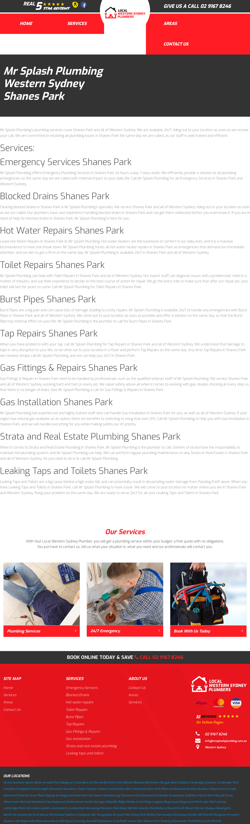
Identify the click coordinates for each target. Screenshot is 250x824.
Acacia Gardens (13, 783)
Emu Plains (37, 796)
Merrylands (140, 809)
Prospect (233, 815)
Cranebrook (138, 789)
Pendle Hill (195, 815)
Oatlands (84, 815)
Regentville (27, 821)
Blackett (138, 783)
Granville (162, 796)
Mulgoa (210, 809)
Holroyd (25, 802)
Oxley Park (138, 815)
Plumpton (219, 815)
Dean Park (153, 789)
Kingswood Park (190, 802)
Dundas (191, 789)
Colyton (102, 789)
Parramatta (164, 815)
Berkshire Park (113, 783)
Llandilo (44, 809)
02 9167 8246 (215, 6)
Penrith (207, 815)
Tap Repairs (75, 724)
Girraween (95, 796)
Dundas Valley (206, 789)
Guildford (191, 796)
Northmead (56, 815)
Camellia (9, 789)
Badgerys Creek (70, 783)
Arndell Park (51, 783)
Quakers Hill (11, 821)
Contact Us (175, 44)
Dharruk (166, 789)
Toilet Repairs (77, 710)
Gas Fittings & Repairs (83, 732)
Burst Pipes (75, 717)
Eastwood (10, 796)
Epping (50, 796)
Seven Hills (135, 821)
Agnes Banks (33, 783)
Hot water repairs (80, 702)
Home (26, 23)
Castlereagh (40, 789)
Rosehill (91, 821)
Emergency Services (82, 687)
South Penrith (211, 821)
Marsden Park (109, 809)
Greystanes (176, 796)
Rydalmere (105, 821)
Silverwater (179, 821)
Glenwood (148, 796)
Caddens (183, 783)
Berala (98, 783)
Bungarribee (168, 783)
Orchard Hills (121, 815)
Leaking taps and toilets (85, 754)
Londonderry (59, 809)
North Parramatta (15, 815)
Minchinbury (157, 809)
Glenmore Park (131, 796)
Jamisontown (74, 802)
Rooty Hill (57, 821)
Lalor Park (209, 802)
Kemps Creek (135, 802)
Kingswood (171, 802)
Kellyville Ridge (115, 802)
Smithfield (195, 821)
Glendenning (111, 796)
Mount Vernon (194, 809)
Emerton (23, 796)
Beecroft (88, 783)
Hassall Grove (223, 796)
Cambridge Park (227, 783)
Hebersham (11, 802)
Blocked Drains (78, 695)
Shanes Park (151, 821)
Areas (170, 23)
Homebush (38, 802)
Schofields (120, 821)
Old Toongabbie (101, 815)
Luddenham (77, 809)
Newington (223, 809)
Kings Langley (153, 802)
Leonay (221, 802)
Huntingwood (55, 802)
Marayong (92, 809)
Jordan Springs (94, 802)
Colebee (90, 789)
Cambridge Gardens (203, 783)
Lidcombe (32, 809)
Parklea (151, 815)
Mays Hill (126, 809)
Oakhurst (71, 815)
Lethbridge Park (14, 809)
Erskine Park (79, 796)
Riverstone (43, 821)
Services (77, 23)
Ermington (63, 796)
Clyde (81, 789)
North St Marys (38, 815)
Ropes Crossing (74, 821)
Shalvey (165, 821)
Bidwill (128, 783)
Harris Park (205, 796)
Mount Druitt (175, 809)
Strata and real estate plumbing (91, 746)
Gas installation (78, 739)
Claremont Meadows (62, 789)
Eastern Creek (226, 789)
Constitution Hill (118, 789)
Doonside (179, 789)
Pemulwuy (180, 815)
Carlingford (23, 789)
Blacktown (152, 783)
